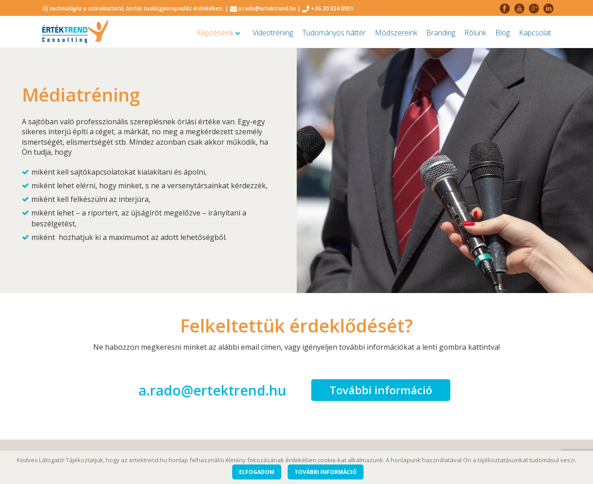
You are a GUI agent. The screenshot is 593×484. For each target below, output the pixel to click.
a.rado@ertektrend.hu (267, 8)
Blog (502, 33)
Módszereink (396, 33)
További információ (380, 389)
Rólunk (475, 33)
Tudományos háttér (334, 33)
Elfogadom (256, 472)
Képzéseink (218, 33)
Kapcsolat (535, 33)
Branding (440, 33)
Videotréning (273, 33)
